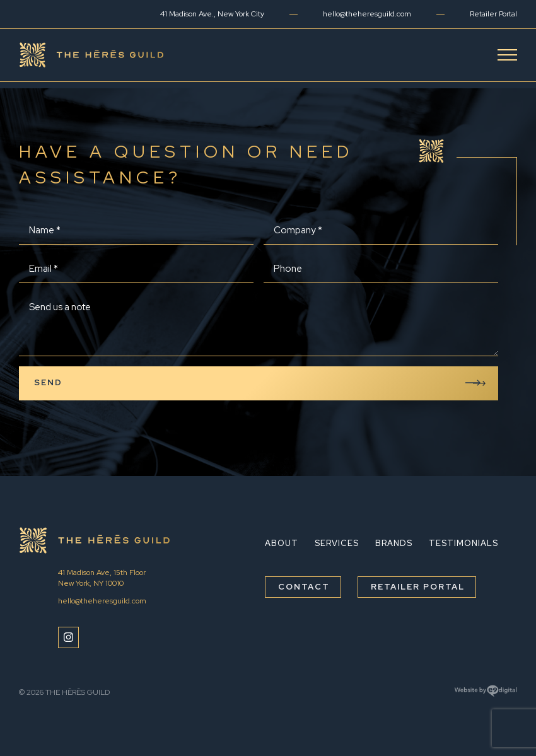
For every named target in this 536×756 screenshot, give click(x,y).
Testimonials (463, 543)
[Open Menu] (507, 55)
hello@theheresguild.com (367, 14)
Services (337, 543)
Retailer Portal (493, 14)
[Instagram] (68, 637)
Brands (393, 543)
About (281, 543)
